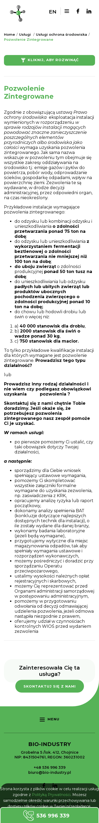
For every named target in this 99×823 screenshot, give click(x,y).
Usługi (25, 34)
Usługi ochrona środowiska (61, 34)
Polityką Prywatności (51, 794)
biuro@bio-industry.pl (49, 772)
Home (9, 34)
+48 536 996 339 (49, 767)
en (52, 12)
